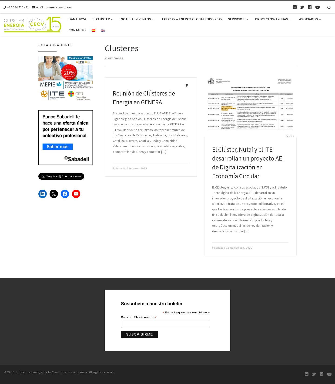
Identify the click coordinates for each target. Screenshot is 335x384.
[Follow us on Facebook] (310, 7)
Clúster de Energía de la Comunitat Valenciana (50, 372)
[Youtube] (317, 7)
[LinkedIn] (295, 7)
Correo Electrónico (139, 317)
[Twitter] (302, 7)
